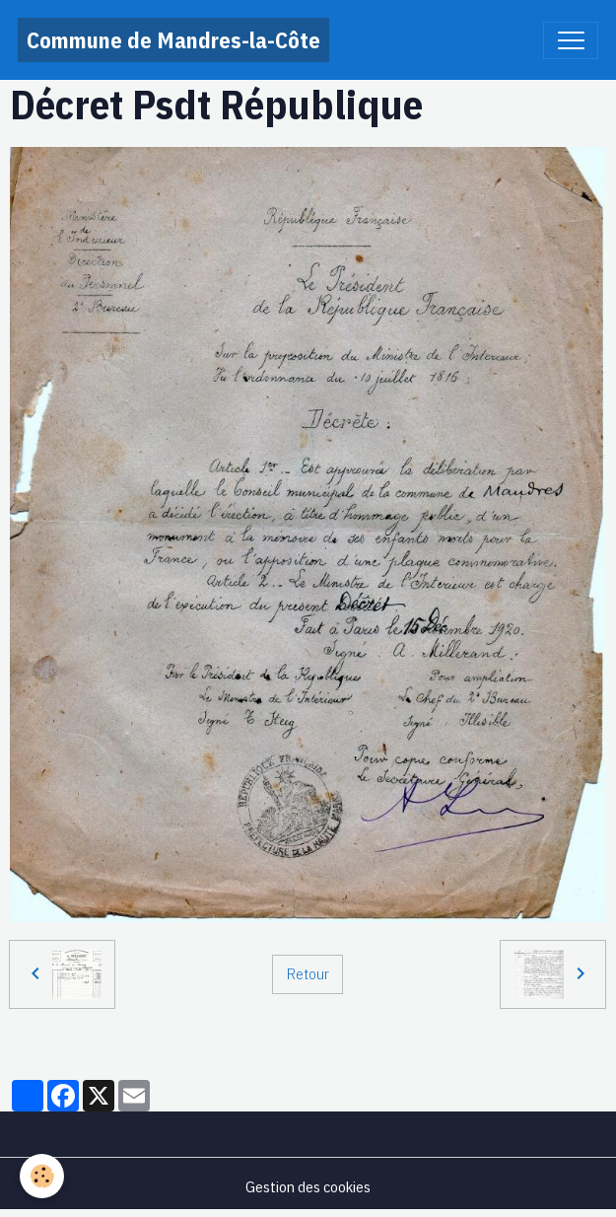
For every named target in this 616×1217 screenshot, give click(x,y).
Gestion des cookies (308, 1186)
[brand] (173, 40)
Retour (308, 973)
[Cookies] (42, 1176)
